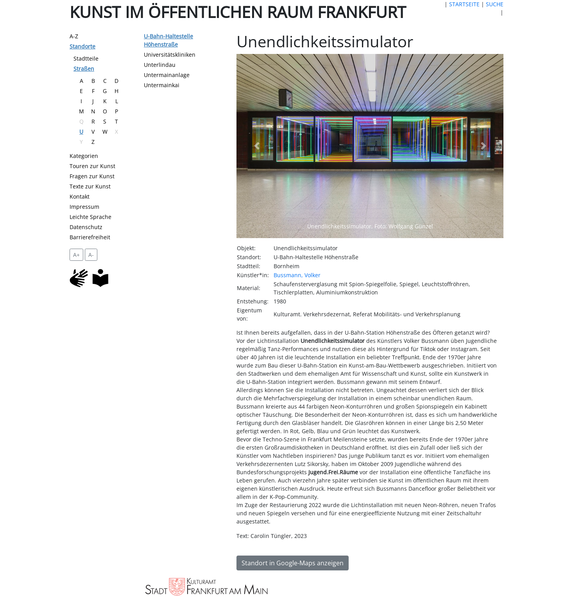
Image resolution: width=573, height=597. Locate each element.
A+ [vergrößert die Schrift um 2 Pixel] (76, 254)
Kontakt (80, 196)
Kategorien (84, 156)
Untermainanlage (167, 75)
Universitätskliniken (169, 54)
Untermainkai (161, 85)
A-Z (74, 36)
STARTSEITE (464, 4)
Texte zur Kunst (90, 186)
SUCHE (494, 4)
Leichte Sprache (90, 217)
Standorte (82, 46)
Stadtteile (85, 58)
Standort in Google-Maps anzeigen (293, 563)
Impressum (84, 206)
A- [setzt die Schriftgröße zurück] (91, 254)
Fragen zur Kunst (92, 176)
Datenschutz (86, 227)
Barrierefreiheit (90, 237)
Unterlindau (159, 64)
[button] (256, 146)
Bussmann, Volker (297, 275)
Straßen (83, 68)
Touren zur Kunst (92, 166)
